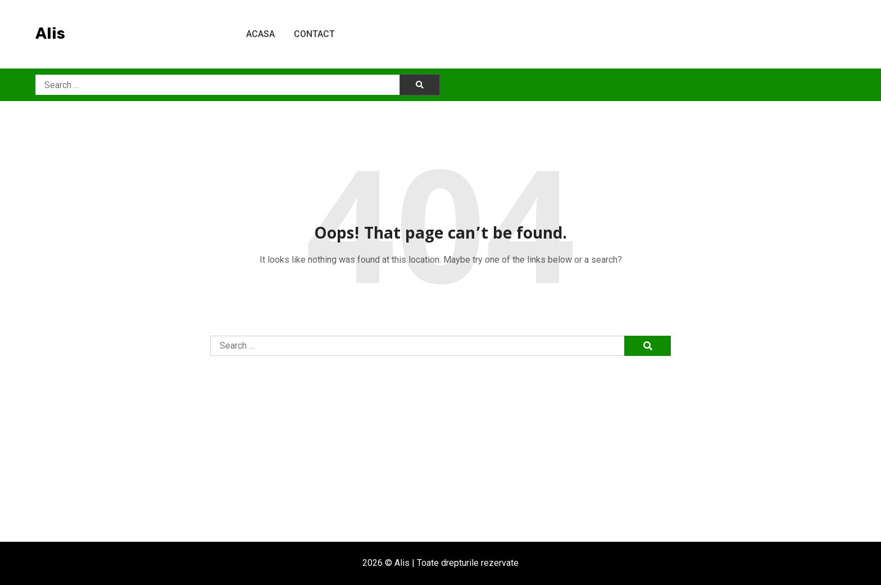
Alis (50, 33)
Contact (314, 34)
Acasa (260, 34)
